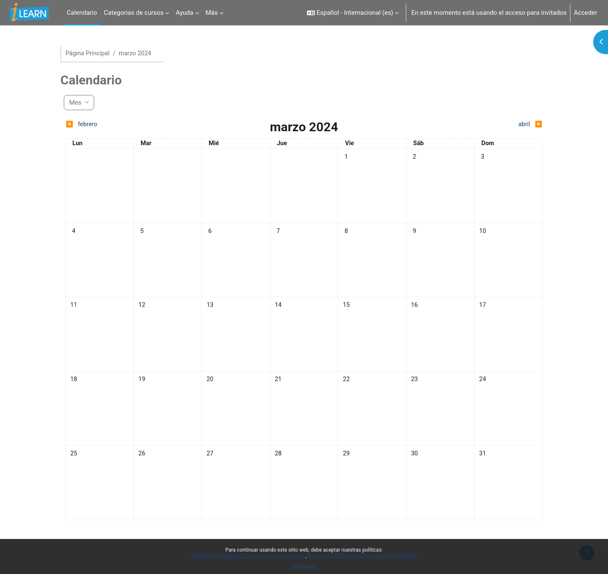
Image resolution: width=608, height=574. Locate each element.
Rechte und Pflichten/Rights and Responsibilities (362, 556)
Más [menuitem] (212, 12)
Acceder (585, 12)
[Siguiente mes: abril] (483, 125)
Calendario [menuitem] (82, 12)
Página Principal (88, 53)
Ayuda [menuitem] (184, 12)
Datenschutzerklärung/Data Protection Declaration (248, 556)
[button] (352, 12)
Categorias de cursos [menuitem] (134, 12)
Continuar (304, 566)
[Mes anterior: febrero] (125, 125)
